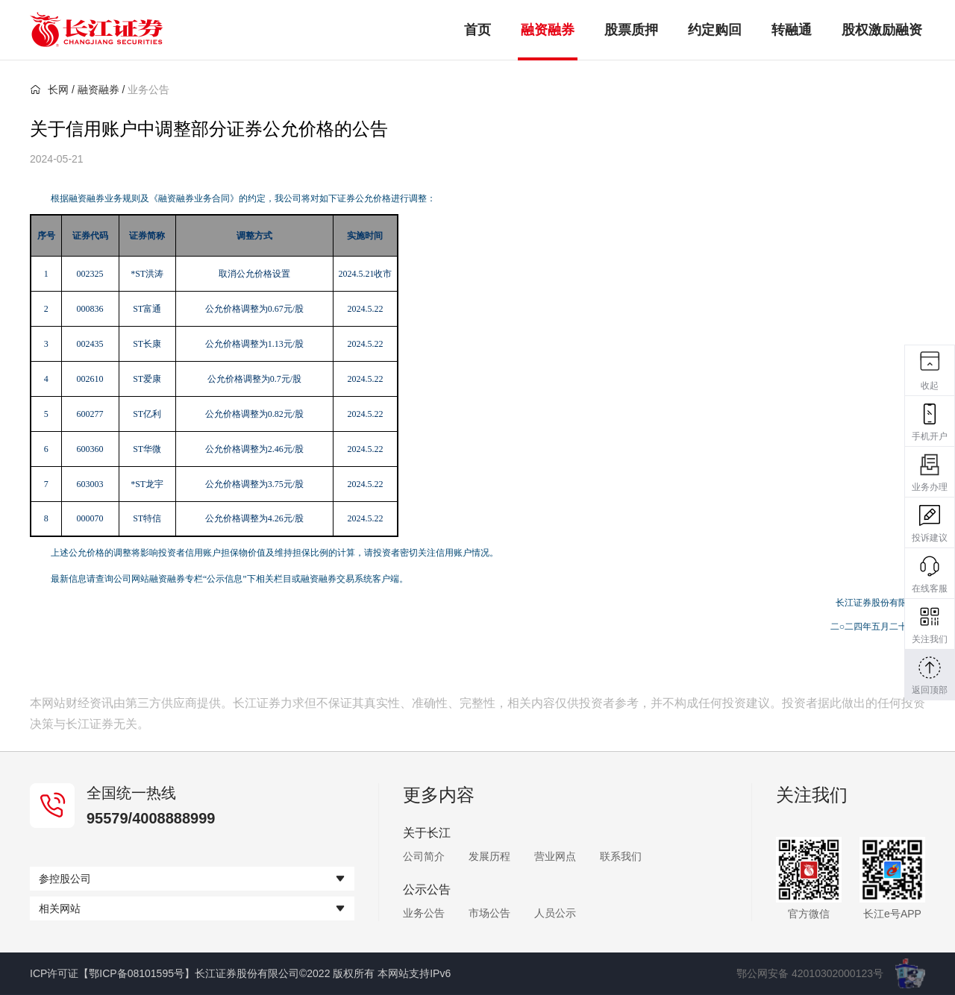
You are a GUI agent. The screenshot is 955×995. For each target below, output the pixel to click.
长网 (49, 89)
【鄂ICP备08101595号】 (136, 973)
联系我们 (621, 856)
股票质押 (631, 29)
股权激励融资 (882, 29)
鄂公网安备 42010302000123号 (809, 973)
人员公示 (555, 913)
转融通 (791, 29)
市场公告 (489, 913)
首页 (477, 29)
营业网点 (555, 856)
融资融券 (547, 29)
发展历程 (489, 856)
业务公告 (424, 913)
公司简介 (424, 856)
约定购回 (715, 29)
